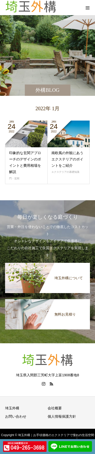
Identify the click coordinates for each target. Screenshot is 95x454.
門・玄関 (14, 178)
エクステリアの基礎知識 (65, 172)
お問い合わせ (15, 416)
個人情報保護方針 (62, 416)
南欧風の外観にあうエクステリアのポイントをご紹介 (67, 159)
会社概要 (55, 408)
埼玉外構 (12, 408)
